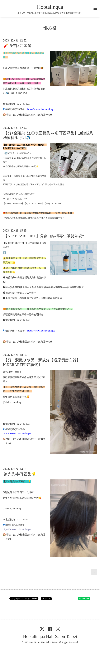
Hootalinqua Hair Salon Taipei (50, 636)
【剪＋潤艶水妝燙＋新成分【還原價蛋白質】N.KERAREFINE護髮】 (41, 362)
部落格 (50, 27)
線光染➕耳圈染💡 (20, 474)
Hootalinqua (50, 7)
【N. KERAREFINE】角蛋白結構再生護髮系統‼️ (44, 236)
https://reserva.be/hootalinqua (41, 109)
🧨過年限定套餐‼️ (19, 46)
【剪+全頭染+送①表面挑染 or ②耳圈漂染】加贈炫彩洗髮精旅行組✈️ (48, 135)
